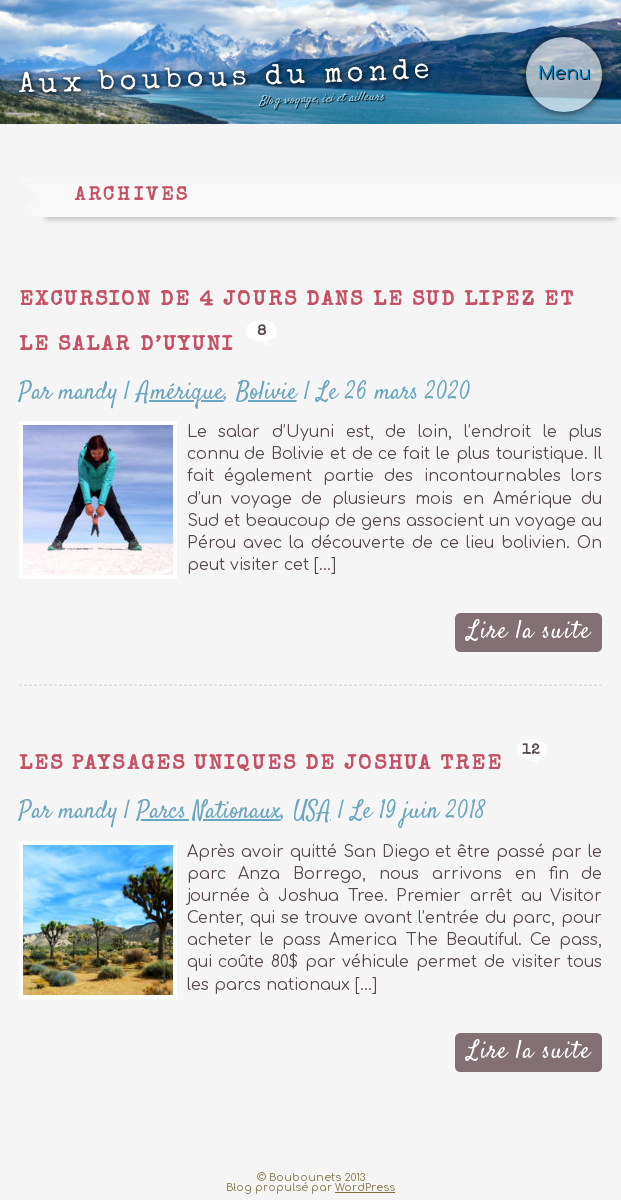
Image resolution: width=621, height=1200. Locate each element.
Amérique (180, 392)
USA (312, 811)
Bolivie (266, 392)
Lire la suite (529, 631)
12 (532, 750)
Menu (564, 73)
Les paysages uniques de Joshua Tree (261, 764)
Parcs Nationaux (209, 811)
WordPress (365, 1187)
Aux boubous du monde (226, 87)
